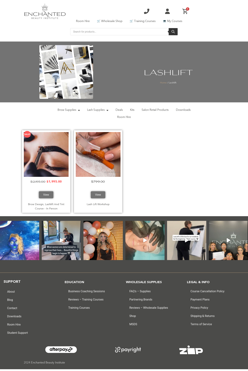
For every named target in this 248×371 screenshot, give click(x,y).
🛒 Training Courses (143, 21)
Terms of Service (201, 322)
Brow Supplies (68, 109)
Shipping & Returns (203, 314)
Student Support (17, 331)
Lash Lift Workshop (98, 202)
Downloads (183, 109)
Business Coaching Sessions (86, 289)
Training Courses (79, 306)
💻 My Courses (172, 21)
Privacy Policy (199, 306)
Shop (132, 314)
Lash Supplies (97, 109)
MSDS (133, 322)
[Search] (173, 31)
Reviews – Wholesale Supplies (148, 306)
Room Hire (83, 21)
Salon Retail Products (155, 109)
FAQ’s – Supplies (140, 289)
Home (163, 83)
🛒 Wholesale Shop (109, 21)
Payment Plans (200, 297)
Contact (12, 306)
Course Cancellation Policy (208, 289)
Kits (132, 109)
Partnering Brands (140, 297)
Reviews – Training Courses (85, 297)
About (11, 290)
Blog (10, 298)
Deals (119, 109)
